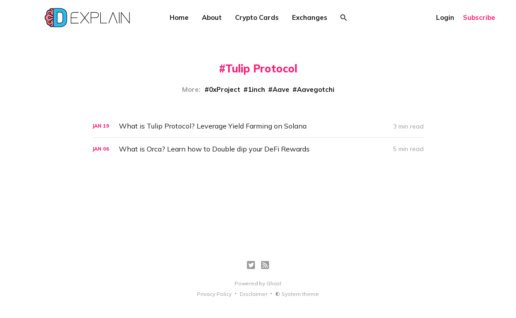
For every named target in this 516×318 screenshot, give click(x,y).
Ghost (273, 283)
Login (445, 17)
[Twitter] (251, 265)
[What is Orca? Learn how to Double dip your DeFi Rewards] (258, 149)
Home (179, 17)
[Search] (343, 17)
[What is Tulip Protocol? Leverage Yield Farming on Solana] (258, 126)
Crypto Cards (257, 17)
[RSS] (265, 265)
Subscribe (479, 17)
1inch (256, 89)
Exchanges (309, 17)
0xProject (224, 89)
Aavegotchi (315, 89)
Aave (281, 89)
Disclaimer (253, 294)
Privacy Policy (214, 294)
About (212, 17)
